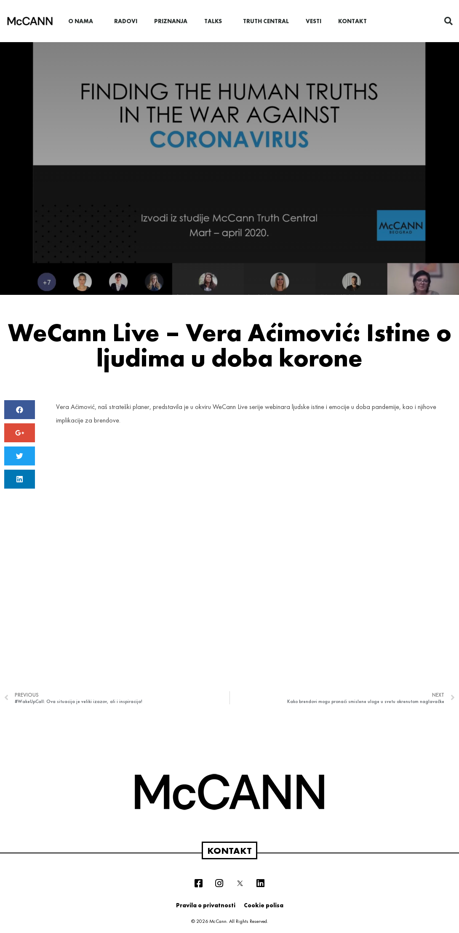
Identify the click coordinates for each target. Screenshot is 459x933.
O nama (82, 21)
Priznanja (170, 21)
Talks (215, 21)
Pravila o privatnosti (205, 905)
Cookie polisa (263, 905)
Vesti (313, 21)
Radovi (125, 21)
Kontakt (352, 21)
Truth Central (266, 21)
